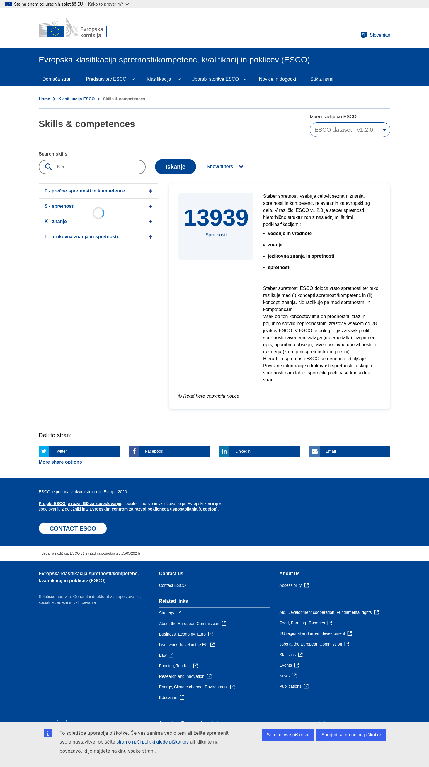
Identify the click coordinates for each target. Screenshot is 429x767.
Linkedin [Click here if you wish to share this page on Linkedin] (243, 451)
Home (44, 99)
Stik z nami (321, 79)
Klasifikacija (159, 79)
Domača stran (57, 79)
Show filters (220, 166)
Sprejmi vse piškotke (288, 734)
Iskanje (175, 166)
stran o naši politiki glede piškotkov (153, 741)
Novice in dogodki (277, 79)
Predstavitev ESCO (106, 79)
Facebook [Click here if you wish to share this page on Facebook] (154, 451)
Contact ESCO (172, 585)
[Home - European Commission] (81, 28)
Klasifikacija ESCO (76, 99)
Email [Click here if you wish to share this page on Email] (331, 451)
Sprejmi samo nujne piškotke (351, 734)
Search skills (53, 153)
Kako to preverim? (108, 3)
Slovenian (375, 35)
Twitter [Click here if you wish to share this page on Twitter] (61, 451)
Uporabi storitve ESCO (215, 79)
